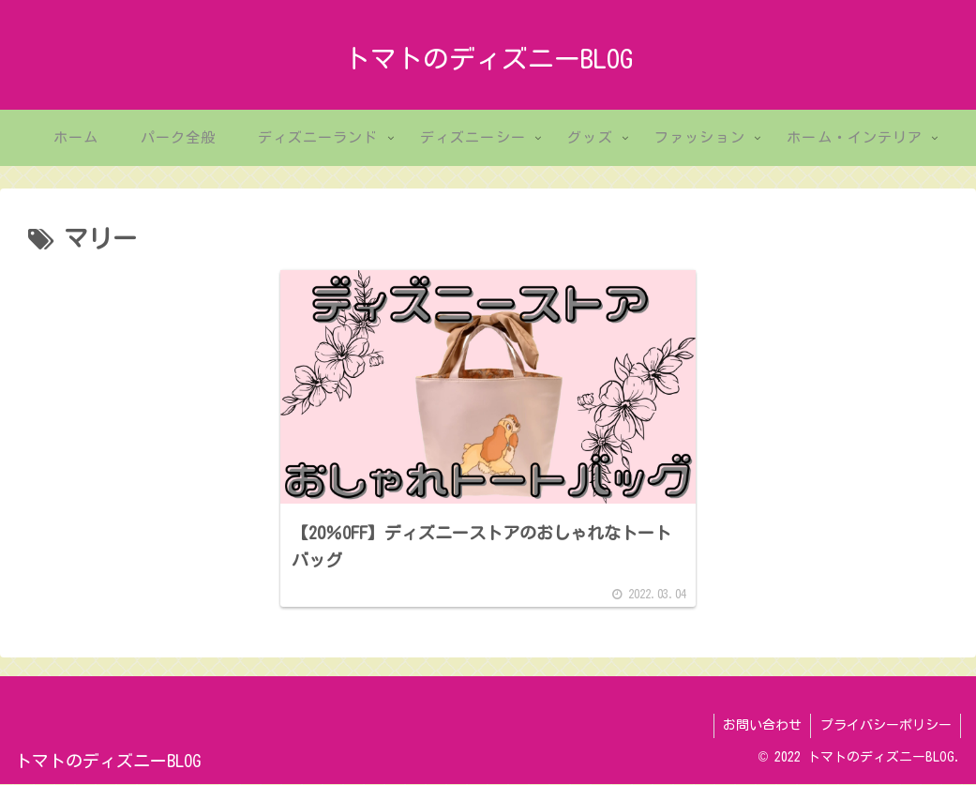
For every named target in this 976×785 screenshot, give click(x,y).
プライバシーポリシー (885, 726)
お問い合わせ (760, 726)
